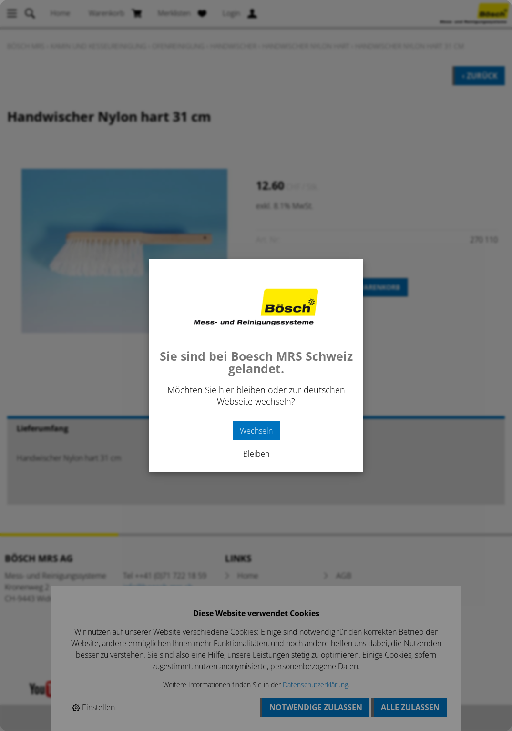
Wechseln (256, 431)
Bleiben (256, 453)
